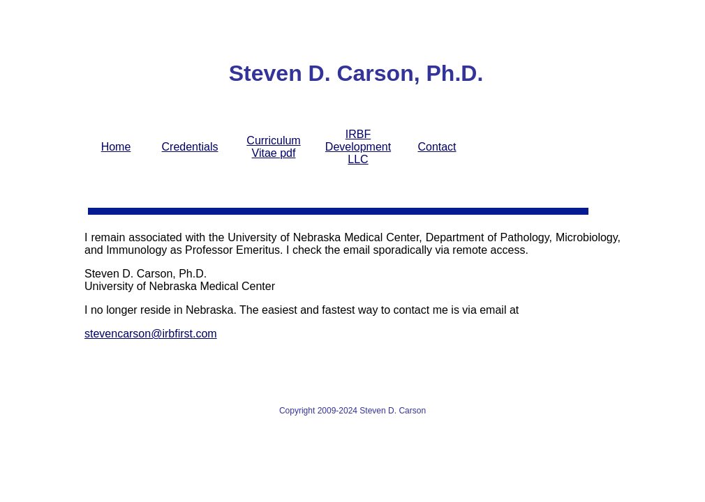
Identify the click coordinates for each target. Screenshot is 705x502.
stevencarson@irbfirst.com (150, 334)
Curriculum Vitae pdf (273, 147)
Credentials (190, 147)
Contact (436, 147)
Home (116, 147)
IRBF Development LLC (358, 146)
